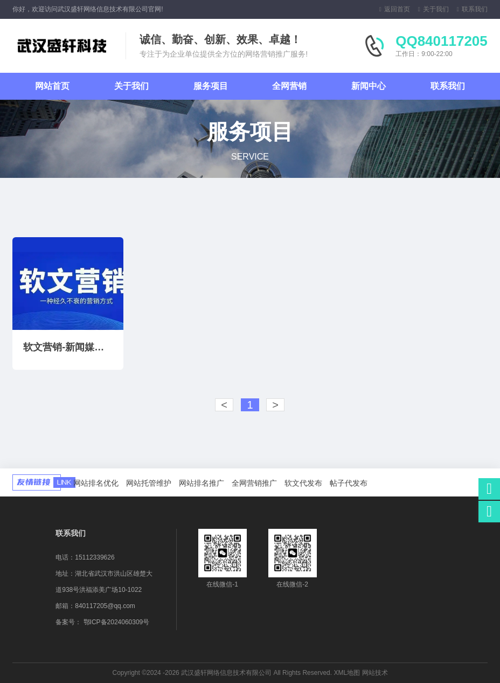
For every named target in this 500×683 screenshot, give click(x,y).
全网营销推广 (254, 483)
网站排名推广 (201, 483)
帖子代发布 (348, 483)
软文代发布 (303, 483)
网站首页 (52, 86)
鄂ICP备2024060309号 (117, 622)
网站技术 (375, 673)
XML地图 (347, 673)
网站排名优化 (96, 483)
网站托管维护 (148, 483)
